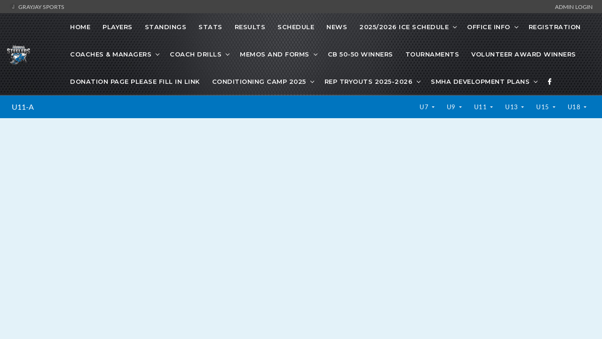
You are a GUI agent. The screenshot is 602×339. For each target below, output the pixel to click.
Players (118, 27)
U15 (543, 107)
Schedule (295, 27)
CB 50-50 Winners (360, 54)
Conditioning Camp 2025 (259, 81)
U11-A (23, 107)
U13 (512, 107)
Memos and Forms (274, 54)
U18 (575, 107)
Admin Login (574, 6)
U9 (452, 107)
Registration (555, 27)
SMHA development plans (480, 81)
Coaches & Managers (110, 54)
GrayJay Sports (36, 6)
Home (80, 27)
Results (250, 27)
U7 (425, 107)
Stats (210, 27)
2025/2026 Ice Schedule (404, 27)
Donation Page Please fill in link (135, 81)
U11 (481, 107)
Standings (166, 27)
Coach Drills (196, 54)
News (336, 27)
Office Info (488, 27)
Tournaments (432, 54)
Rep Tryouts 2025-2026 (369, 81)
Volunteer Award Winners (523, 54)
